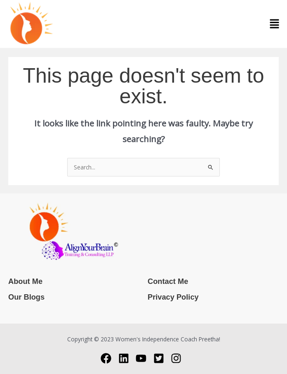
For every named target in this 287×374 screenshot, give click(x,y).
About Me (25, 281)
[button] (274, 24)
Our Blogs (26, 297)
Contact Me (168, 281)
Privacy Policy (173, 297)
